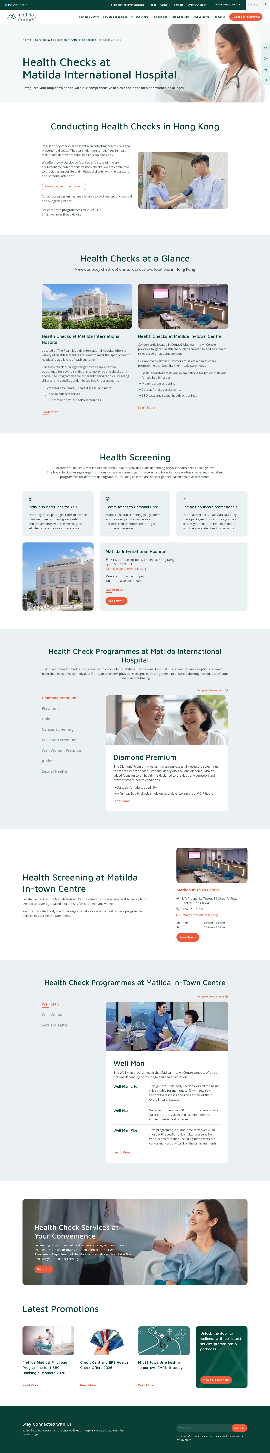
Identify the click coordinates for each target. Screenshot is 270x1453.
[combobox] (253, 5)
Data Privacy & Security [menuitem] (190, 1447)
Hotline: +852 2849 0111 (228, 4)
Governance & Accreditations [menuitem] (207, 1429)
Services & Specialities (115, 16)
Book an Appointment (246, 16)
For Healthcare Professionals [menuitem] (127, 4)
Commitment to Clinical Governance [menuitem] (197, 1441)
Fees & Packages (181, 16)
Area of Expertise (83, 40)
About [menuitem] (152, 4)
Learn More (121, 801)
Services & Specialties (51, 40)
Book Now (43, 1234)
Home (26, 40)
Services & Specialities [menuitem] (112, 1447)
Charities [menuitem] (27, 1441)
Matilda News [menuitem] (30, 1447)
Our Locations (201, 16)
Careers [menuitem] (178, 4)
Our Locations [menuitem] (107, 1441)
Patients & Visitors (89, 16)
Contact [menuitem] (165, 4)
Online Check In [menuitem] (197, 4)
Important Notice (15, 5)
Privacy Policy (183, 1404)
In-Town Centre (139, 16)
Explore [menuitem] (107, 1429)
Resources (219, 16)
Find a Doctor (160, 16)
